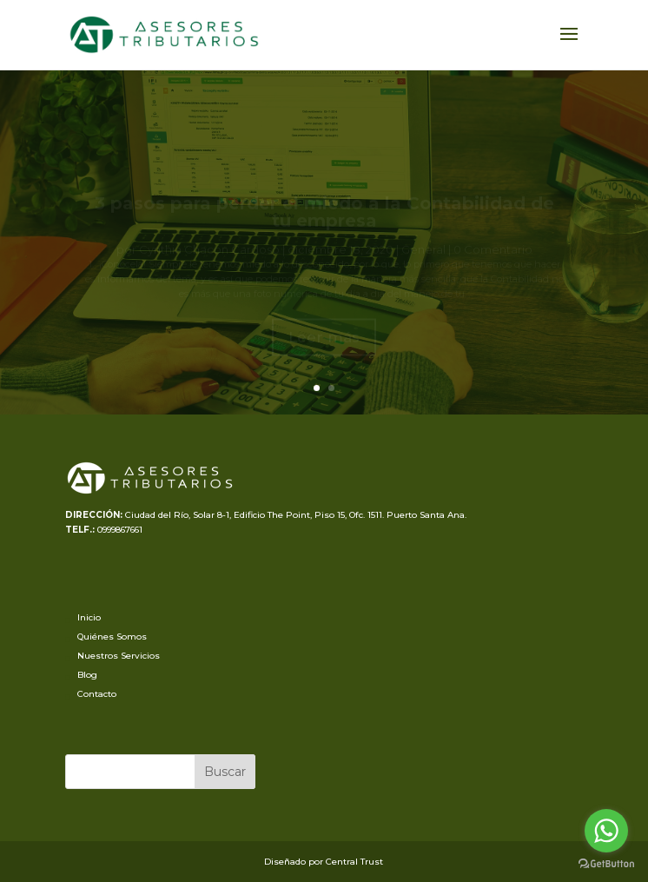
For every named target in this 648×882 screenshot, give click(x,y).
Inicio (89, 617)
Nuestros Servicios (118, 655)
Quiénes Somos (112, 636)
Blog (87, 674)
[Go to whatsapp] (606, 830)
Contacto (96, 694)
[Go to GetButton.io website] (606, 864)
